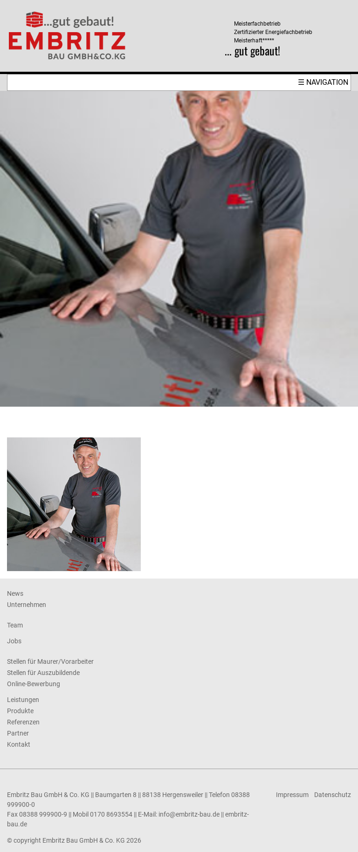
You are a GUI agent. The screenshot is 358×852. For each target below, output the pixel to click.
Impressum (292, 794)
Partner (18, 733)
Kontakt (18, 744)
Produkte (20, 711)
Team (15, 625)
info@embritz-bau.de (189, 814)
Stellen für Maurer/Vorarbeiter (50, 661)
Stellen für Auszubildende (43, 672)
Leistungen (23, 699)
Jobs (14, 641)
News (15, 593)
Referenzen (23, 722)
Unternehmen (26, 604)
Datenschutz (332, 794)
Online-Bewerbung (33, 684)
